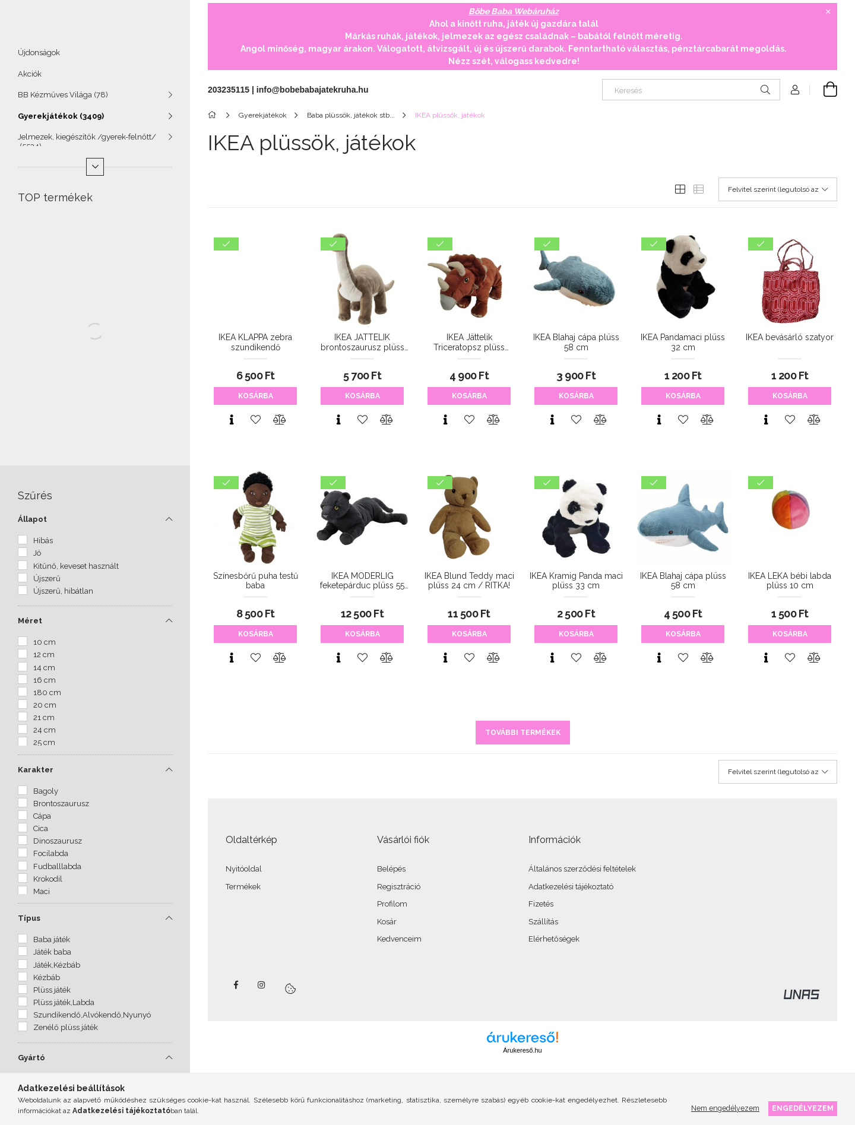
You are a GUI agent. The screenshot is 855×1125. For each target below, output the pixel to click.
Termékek (243, 886)
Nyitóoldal (244, 868)
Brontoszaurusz (61, 808)
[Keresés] (691, 89)
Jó (37, 558)
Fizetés (540, 903)
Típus (29, 923)
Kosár (387, 921)
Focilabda (50, 858)
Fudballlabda (57, 871)
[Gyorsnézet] (231, 420)
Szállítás (543, 921)
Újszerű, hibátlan (63, 596)
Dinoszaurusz (57, 846)
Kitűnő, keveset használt (76, 571)
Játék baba (52, 957)
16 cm (44, 685)
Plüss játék (52, 995)
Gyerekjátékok (61, 121)
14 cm (44, 672)
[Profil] (795, 89)
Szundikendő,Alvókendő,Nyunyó (92, 1020)
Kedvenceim (399, 938)
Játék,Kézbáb (56, 970)
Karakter (35, 775)
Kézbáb (46, 982)
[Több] (95, 172)
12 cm (44, 659)
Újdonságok (39, 57)
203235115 (228, 89)
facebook (236, 985)
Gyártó (31, 1063)
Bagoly (45, 796)
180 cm (47, 697)
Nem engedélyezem (725, 1108)
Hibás (43, 545)
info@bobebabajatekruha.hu (312, 89)
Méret (30, 626)
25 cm (44, 747)
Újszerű (47, 583)
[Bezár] (828, 12)
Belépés (391, 868)
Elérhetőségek (554, 938)
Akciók (30, 79)
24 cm (44, 735)
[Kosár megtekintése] (823, 89)
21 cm (44, 722)
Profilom (392, 903)
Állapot (32, 524)
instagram (262, 985)
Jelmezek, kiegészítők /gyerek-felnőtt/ (87, 147)
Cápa (42, 821)
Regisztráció (398, 886)
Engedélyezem (803, 1108)
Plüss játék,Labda (63, 1007)
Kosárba (255, 396)
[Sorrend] (777, 189)
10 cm (44, 647)
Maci (41, 896)
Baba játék (51, 944)
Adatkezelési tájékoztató (570, 886)
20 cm (44, 710)
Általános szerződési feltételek (582, 868)
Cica (40, 833)
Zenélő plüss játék (65, 1032)
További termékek (522, 732)
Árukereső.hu (522, 1050)
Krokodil (47, 884)
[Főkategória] (214, 115)
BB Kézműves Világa (63, 100)
